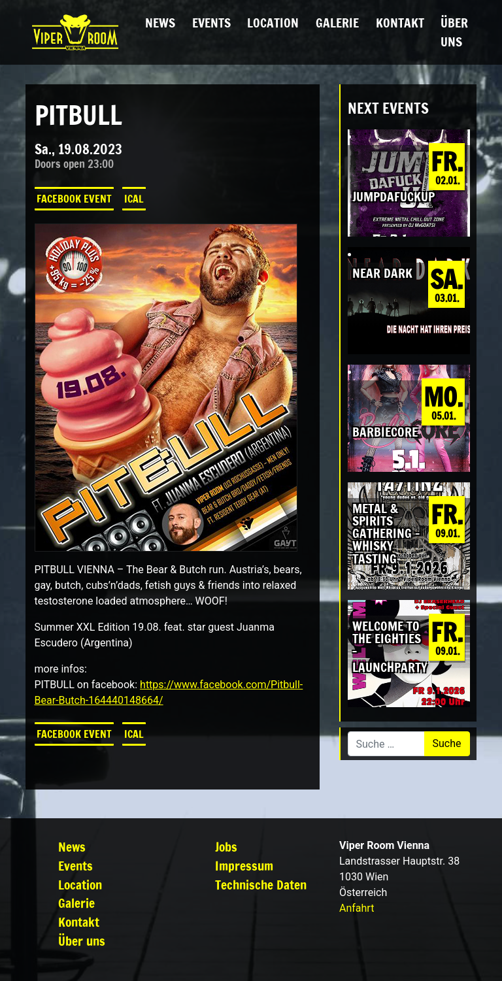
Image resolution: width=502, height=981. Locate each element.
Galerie (337, 22)
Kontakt (400, 22)
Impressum (244, 865)
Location (273, 22)
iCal (134, 198)
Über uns (454, 32)
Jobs (226, 847)
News (160, 22)
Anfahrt (356, 908)
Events (211, 22)
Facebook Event (74, 198)
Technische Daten (261, 884)
